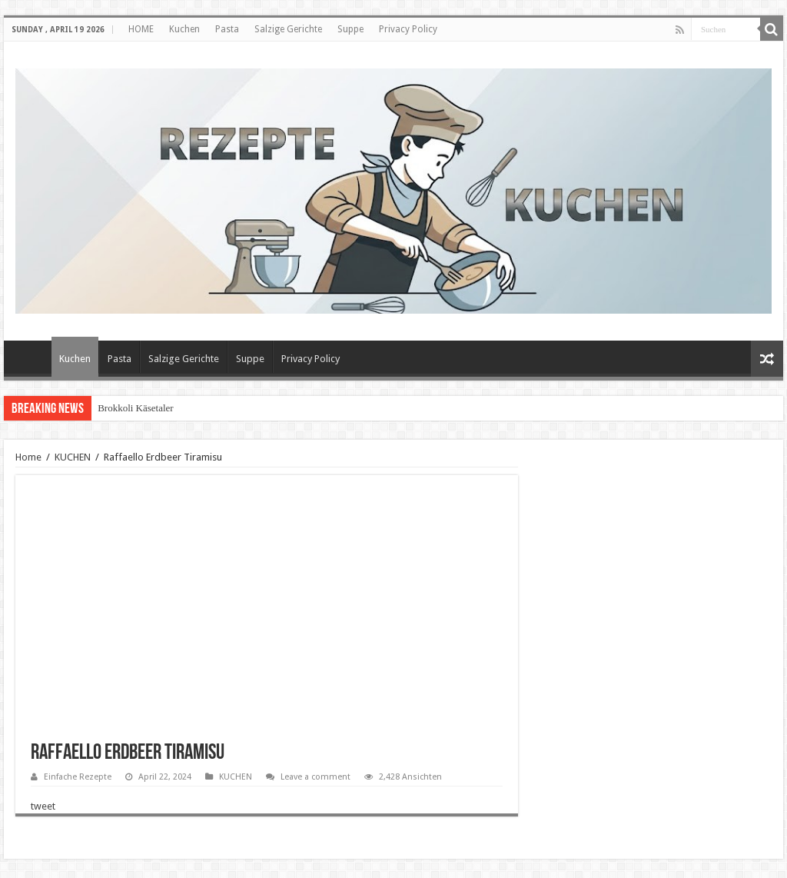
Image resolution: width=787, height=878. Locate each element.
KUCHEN (73, 457)
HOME (141, 29)
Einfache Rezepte (77, 777)
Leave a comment (315, 777)
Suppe (350, 29)
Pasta (227, 29)
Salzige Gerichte (288, 29)
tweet (43, 806)
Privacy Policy (408, 29)
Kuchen (184, 29)
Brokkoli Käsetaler (136, 408)
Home (28, 457)
